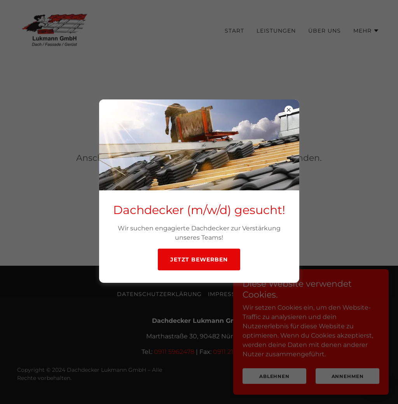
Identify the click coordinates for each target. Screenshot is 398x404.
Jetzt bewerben (199, 259)
